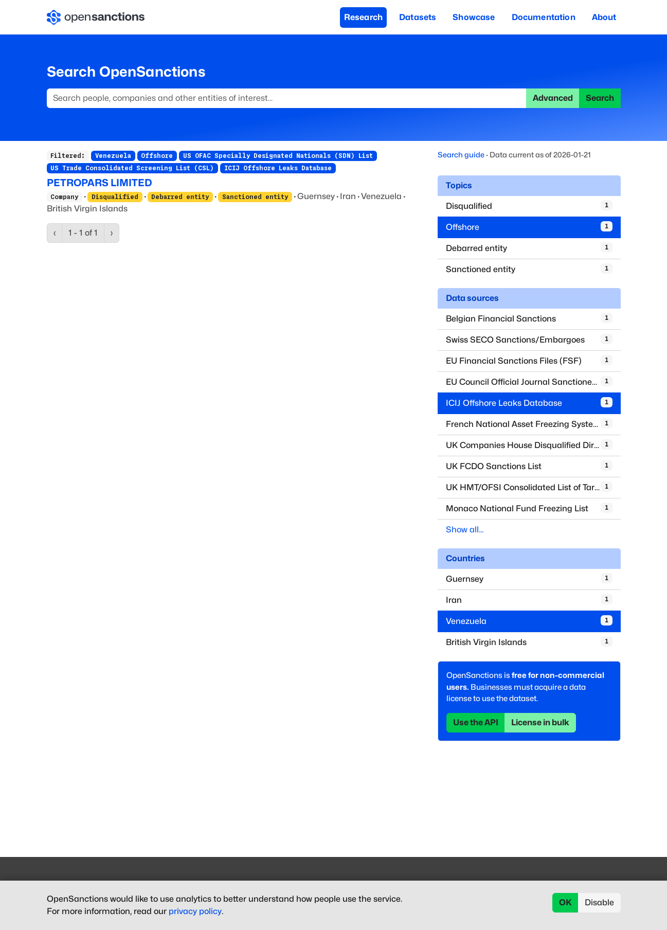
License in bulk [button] (540, 722)
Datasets (417, 17)
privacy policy (195, 911)
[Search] (287, 98)
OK (565, 902)
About (604, 17)
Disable (599, 902)
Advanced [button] (553, 98)
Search (600, 98)
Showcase (474, 17)
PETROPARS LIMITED (99, 182)
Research (363, 17)
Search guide (461, 154)
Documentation (543, 17)
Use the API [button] (475, 722)
